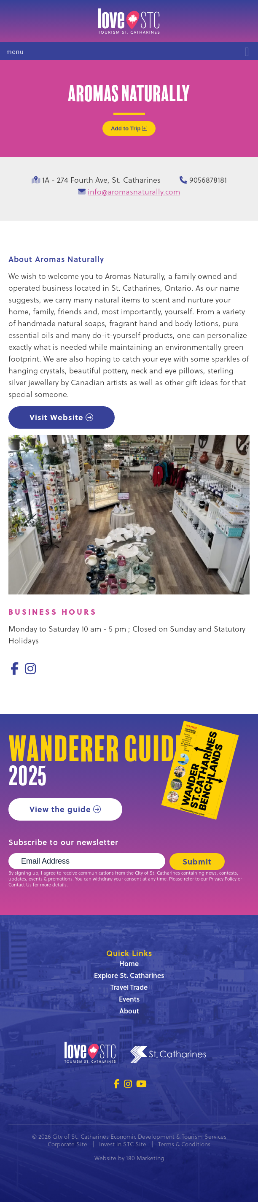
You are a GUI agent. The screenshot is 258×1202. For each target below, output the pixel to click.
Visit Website (56, 417)
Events (129, 999)
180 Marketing (145, 1157)
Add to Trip (129, 128)
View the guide (60, 809)
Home (129, 963)
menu (15, 51)
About (129, 1011)
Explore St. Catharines (129, 975)
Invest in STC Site (122, 1144)
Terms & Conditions (184, 1144)
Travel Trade (129, 987)
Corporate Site (67, 1144)
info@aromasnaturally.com (134, 191)
